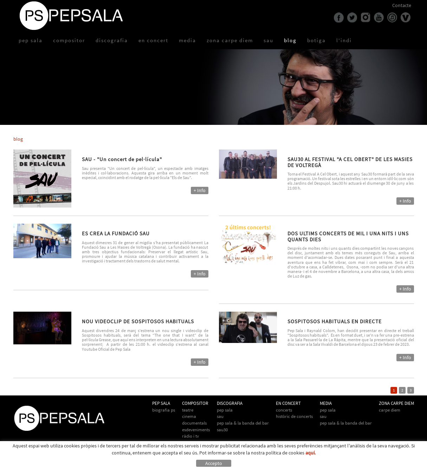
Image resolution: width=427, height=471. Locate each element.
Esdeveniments (196, 430)
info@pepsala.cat (234, 465)
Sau (220, 416)
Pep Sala (225, 410)
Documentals (194, 423)
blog (18, 139)
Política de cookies (32, 465)
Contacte (401, 5)
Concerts (284, 410)
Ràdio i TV (190, 436)
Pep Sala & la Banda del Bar (346, 423)
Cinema (189, 416)
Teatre (187, 410)
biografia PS (163, 410)
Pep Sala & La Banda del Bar (243, 423)
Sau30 (222, 430)
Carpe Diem (389, 410)
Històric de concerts (294, 416)
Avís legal (62, 465)
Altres (187, 443)
